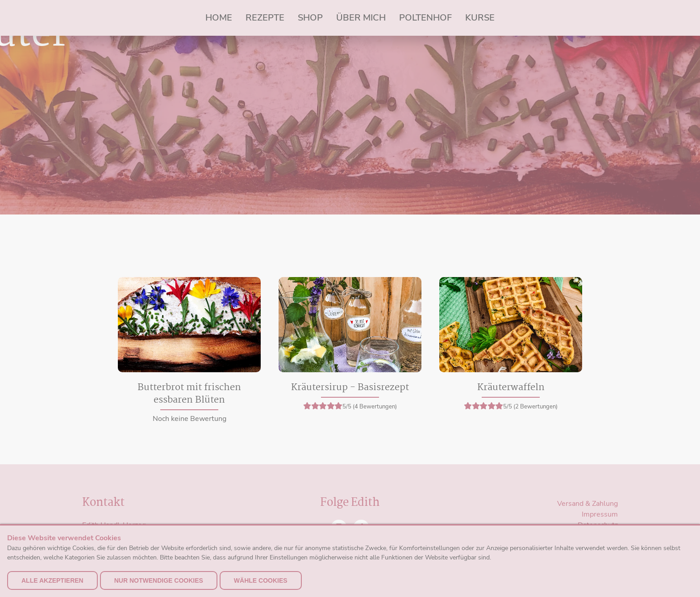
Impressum (600, 514)
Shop (310, 18)
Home (218, 18)
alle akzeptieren (52, 580)
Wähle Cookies (261, 580)
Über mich (361, 18)
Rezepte (265, 18)
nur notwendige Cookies (158, 580)
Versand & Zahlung (587, 504)
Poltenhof (425, 18)
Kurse (480, 18)
